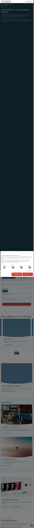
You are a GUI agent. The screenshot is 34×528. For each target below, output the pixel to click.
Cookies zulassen (28, 274)
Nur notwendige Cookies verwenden (17, 274)
